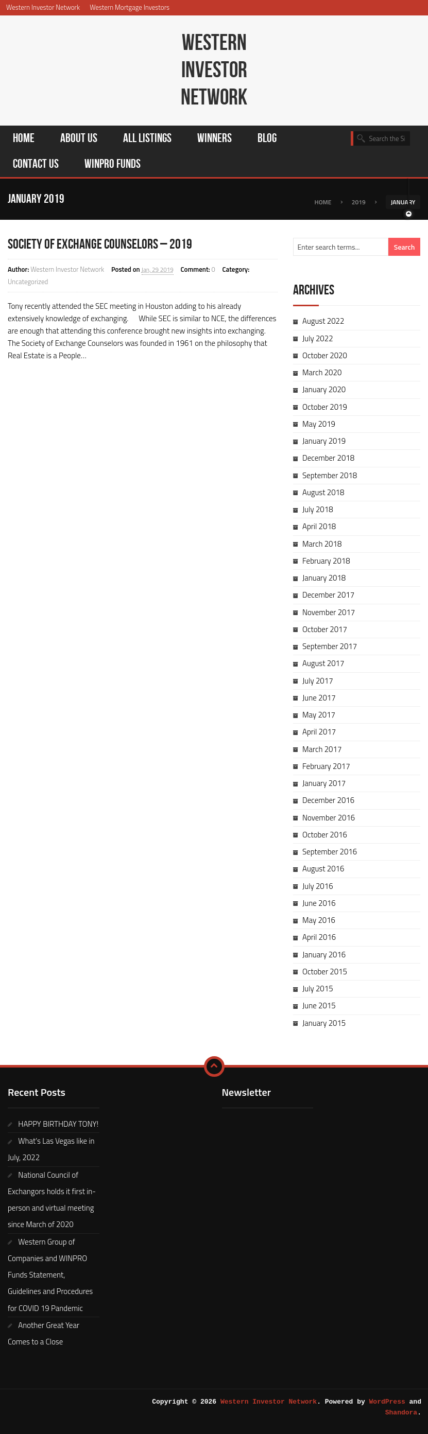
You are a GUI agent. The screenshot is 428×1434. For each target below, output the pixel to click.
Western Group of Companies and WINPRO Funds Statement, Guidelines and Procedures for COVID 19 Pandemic (50, 1275)
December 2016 (328, 800)
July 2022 (317, 338)
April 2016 (319, 937)
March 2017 (321, 749)
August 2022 (323, 321)
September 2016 (329, 852)
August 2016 (323, 869)
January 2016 (324, 954)
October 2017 (324, 629)
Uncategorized (28, 281)
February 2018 (326, 561)
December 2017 (328, 595)
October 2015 (324, 971)
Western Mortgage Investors (129, 7)
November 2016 (328, 818)
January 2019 (324, 441)
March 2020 (321, 372)
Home (323, 202)
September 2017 (329, 646)
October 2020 (324, 355)
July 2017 (317, 681)
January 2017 (324, 783)
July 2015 (317, 988)
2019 (359, 202)
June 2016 (319, 903)
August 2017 (323, 663)
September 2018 (329, 475)
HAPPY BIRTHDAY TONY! (58, 1124)
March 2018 (321, 544)
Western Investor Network (43, 7)
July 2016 (317, 886)
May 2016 (318, 920)
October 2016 (324, 835)
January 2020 (324, 389)
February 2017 (326, 766)
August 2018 (323, 492)
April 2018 (319, 526)
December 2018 (328, 458)
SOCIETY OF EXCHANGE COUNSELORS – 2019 (100, 244)
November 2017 (328, 612)
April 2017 (319, 732)
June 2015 (319, 1005)
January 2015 (324, 1023)
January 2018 (324, 578)
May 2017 (318, 715)
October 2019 (324, 407)
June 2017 (319, 698)
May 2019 (318, 424)
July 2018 (317, 509)
